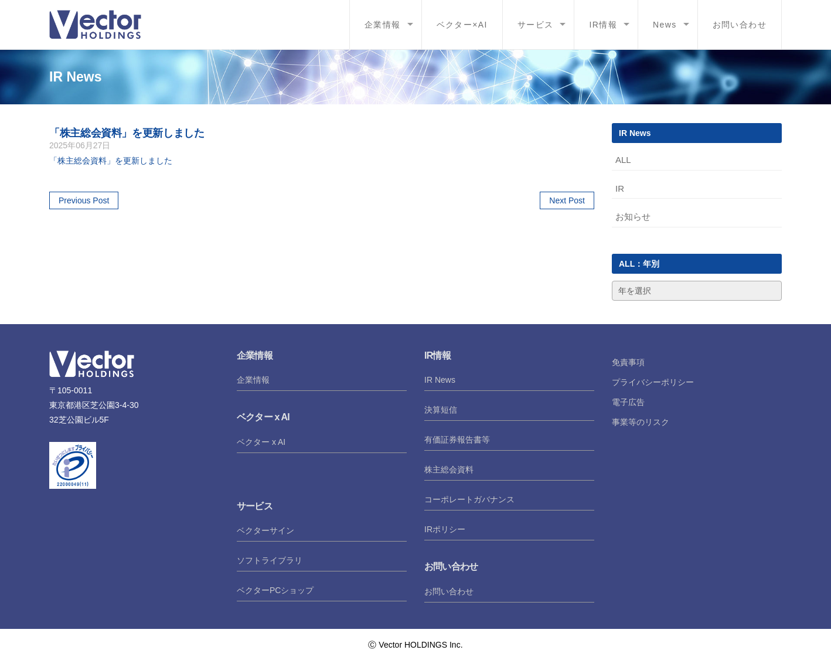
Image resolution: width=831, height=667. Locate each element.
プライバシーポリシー (653, 382)
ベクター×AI (462, 24)
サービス (535, 24)
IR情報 (603, 24)
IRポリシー (444, 529)
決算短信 (440, 409)
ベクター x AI (261, 442)
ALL (623, 160)
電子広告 (628, 402)
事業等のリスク (640, 422)
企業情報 (383, 24)
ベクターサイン (265, 530)
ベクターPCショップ (275, 590)
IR (619, 188)
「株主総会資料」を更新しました (127, 133)
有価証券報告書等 (457, 439)
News (665, 24)
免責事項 (628, 362)
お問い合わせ (740, 24)
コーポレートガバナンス (469, 499)
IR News (439, 379)
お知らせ (633, 217)
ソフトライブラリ (269, 560)
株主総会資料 (449, 469)
